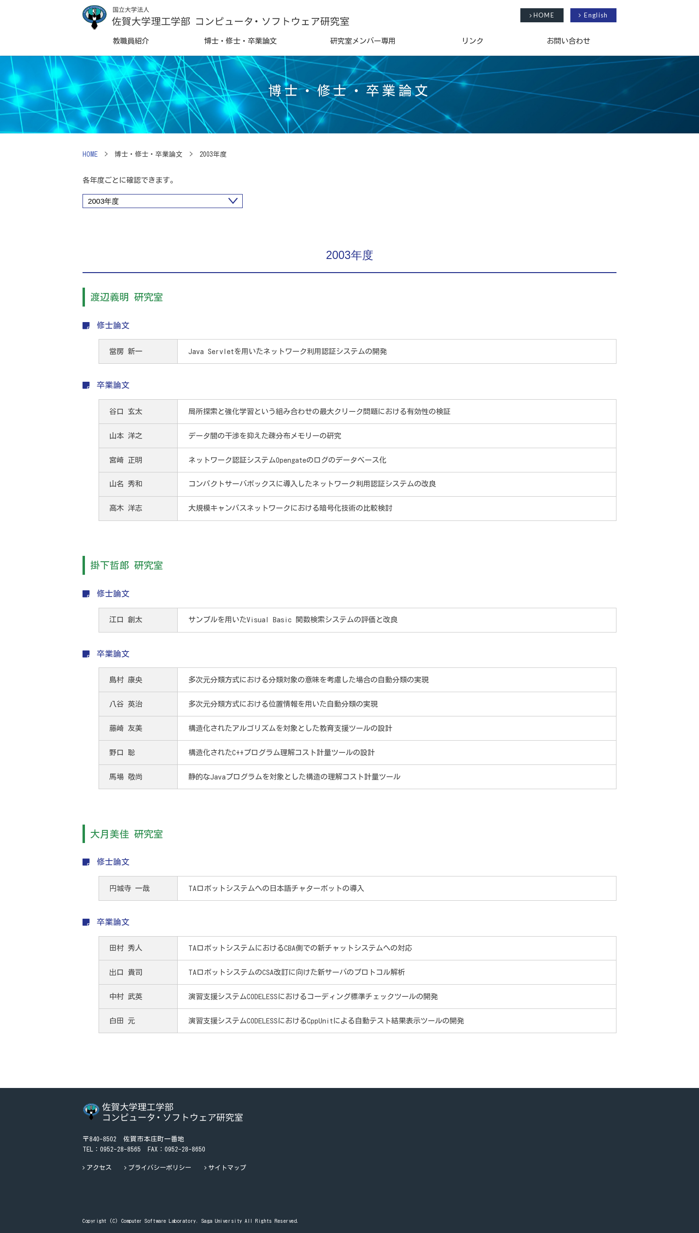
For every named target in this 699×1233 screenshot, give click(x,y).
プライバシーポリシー (159, 1168)
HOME (542, 15)
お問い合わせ (568, 41)
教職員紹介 (131, 41)
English (593, 15)
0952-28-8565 (120, 1149)
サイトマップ (227, 1168)
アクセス (99, 1168)
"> (163, 201)
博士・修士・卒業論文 (240, 41)
